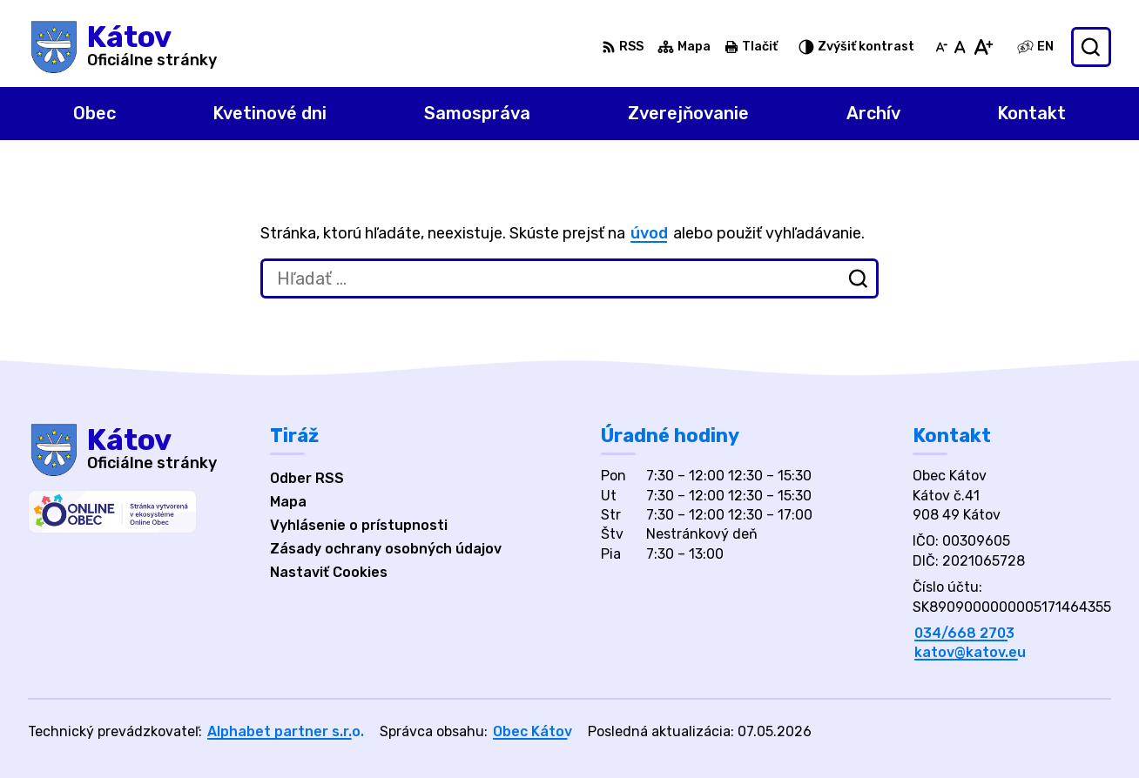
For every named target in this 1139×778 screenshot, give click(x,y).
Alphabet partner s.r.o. (285, 731)
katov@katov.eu (970, 652)
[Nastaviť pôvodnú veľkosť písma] (960, 47)
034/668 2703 (964, 633)
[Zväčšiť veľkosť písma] (982, 47)
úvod (649, 233)
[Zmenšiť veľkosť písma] (941, 47)
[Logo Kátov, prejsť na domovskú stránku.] (122, 47)
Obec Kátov (532, 731)
